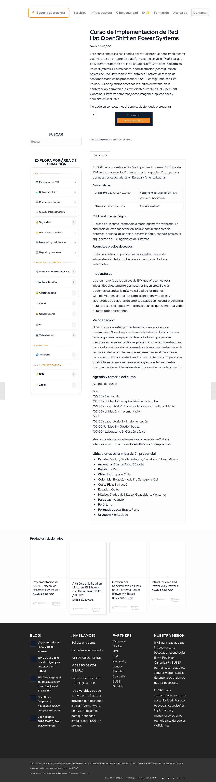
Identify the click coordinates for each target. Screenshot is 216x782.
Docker (117, 647)
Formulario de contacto (87, 650)
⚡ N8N (56, 374)
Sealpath (119, 677)
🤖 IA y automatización (48, 202)
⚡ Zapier (56, 385)
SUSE (116, 682)
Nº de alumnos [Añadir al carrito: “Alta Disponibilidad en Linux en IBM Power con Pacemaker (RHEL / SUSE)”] (79, 608)
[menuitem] (49, 12)
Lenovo (118, 666)
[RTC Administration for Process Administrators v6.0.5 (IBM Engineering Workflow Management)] (2, 391)
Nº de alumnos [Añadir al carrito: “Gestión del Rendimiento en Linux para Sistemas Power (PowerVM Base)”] (119, 607)
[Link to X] (168, 777)
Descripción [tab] (100, 155)
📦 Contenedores (56, 314)
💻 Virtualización (56, 335)
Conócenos (73, 773)
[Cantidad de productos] (93, 115)
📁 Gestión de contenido (49, 232)
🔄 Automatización (56, 282)
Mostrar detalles (56, 604)
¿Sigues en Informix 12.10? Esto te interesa (49, 647)
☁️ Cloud (56, 303)
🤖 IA (56, 325)
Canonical (119, 641)
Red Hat (118, 672)
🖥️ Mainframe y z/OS (47, 182)
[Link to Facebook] (173, 777)
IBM (115, 656)
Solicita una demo (83, 643)
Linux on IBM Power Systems (119, 140)
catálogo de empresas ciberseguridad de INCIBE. (58, 768)
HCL (116, 651)
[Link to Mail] (183, 777)
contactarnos (115, 106)
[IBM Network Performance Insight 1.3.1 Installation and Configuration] (213, 391)
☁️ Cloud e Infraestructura (50, 211)
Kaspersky (119, 662)
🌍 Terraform (56, 355)
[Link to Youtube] (178, 777)
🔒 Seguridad (56, 222)
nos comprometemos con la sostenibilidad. (170, 695)
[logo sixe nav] (20, 12)
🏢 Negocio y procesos (48, 252)
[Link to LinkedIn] (163, 777)
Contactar (84, 773)
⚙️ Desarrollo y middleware (51, 242)
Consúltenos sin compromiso (150, 444)
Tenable (118, 687)
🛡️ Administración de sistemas (56, 272)
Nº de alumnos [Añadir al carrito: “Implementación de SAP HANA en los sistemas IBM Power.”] (40, 603)
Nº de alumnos (133, 115)
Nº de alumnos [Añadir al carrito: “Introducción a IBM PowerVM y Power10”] (159, 599)
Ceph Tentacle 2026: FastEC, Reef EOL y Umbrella (49, 721)
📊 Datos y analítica (46, 192)
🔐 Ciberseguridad (56, 293)
